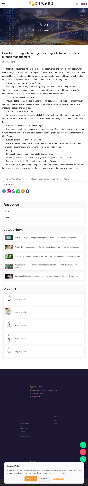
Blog (53, 30)
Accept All (31, 479)
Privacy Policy (58, 479)
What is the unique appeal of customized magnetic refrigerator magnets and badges (43, 179)
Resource (45, 30)
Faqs (7, 218)
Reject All (44, 479)
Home (37, 30)
